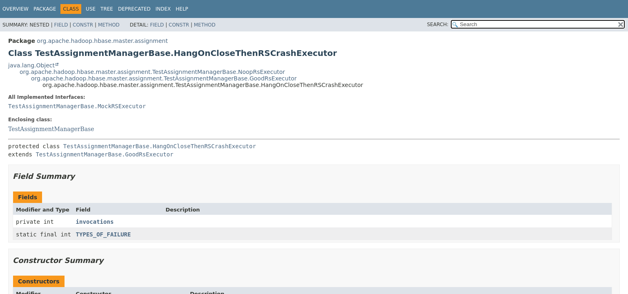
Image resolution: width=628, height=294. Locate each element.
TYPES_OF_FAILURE (103, 234)
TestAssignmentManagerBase (51, 129)
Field (61, 25)
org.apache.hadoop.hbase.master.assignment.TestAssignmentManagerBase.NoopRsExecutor (152, 72)
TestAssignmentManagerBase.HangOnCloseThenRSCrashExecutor (159, 146)
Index (163, 9)
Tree (106, 9)
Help (182, 9)
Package (44, 9)
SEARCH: (438, 24)
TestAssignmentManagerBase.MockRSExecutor (77, 106)
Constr (83, 25)
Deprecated (134, 9)
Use (91, 9)
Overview (15, 9)
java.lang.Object (31, 65)
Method (109, 25)
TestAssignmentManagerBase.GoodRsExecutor (104, 154)
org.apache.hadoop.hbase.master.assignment (102, 41)
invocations (95, 221)
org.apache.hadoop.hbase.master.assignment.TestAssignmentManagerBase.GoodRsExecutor (164, 78)
